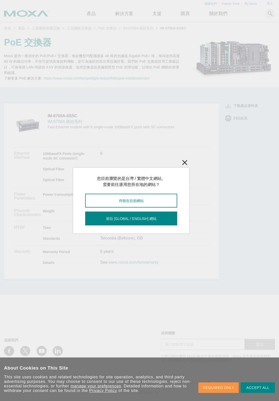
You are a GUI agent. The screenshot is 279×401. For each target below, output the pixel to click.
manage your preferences (96, 386)
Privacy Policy (103, 390)
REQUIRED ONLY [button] (218, 388)
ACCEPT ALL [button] (257, 388)
